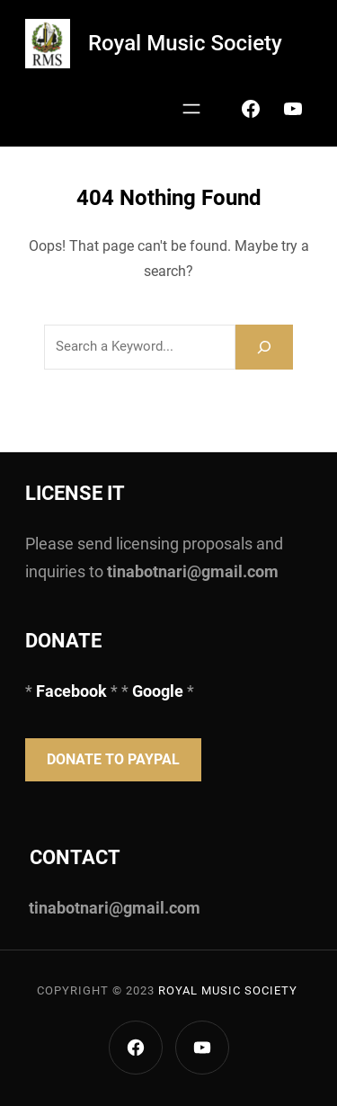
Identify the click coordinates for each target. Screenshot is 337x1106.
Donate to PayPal (113, 759)
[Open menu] (191, 109)
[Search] (264, 347)
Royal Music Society (185, 43)
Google (157, 691)
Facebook (73, 691)
